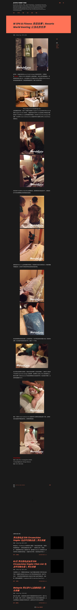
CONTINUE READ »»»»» (43, 554)
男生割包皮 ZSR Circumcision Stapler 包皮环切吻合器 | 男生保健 (29, 539)
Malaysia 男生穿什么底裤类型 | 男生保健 (29, 589)
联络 (36, 12)
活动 (32, 12)
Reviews (57, 47)
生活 (27, 12)
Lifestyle (57, 44)
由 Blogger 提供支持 (38, 607)
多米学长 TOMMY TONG (19, 3)
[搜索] (60, 2)
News (57, 46)
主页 (13, 12)
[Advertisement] (30, 521)
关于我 (18, 12)
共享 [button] (57, 39)
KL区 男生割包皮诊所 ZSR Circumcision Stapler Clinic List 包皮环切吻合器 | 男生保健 (29, 564)
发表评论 (17, 602)
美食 (23, 12)
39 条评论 (17, 554)
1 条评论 (17, 581)
